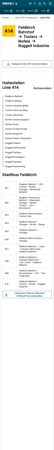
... (12, 17)
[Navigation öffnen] (50, 3)
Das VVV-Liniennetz (26, 17)
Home (5, 17)
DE (30, 3)
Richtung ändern (43, 88)
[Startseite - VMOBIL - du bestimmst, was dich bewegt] (9, 3)
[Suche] (44, 3)
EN (34, 3)
